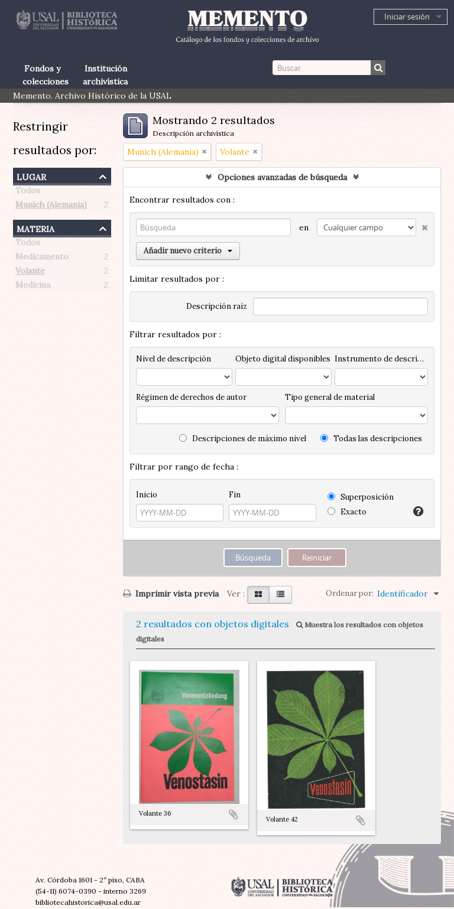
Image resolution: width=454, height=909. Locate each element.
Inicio (146, 495)
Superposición (360, 497)
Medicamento (42, 258)
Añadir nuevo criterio (188, 251)
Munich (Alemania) (51, 206)
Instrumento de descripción (381, 359)
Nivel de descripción (173, 359)
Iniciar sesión (407, 16)
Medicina (32, 287)
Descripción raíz (216, 306)
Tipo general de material (330, 397)
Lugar (31, 175)
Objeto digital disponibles (282, 359)
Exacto (347, 512)
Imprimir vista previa (171, 593)
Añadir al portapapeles (233, 814)
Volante (30, 273)
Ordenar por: (350, 593)
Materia (35, 227)
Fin (235, 495)
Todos (27, 192)
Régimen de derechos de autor (191, 397)
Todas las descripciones (371, 439)
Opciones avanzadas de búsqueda (282, 177)
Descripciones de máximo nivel (242, 439)
